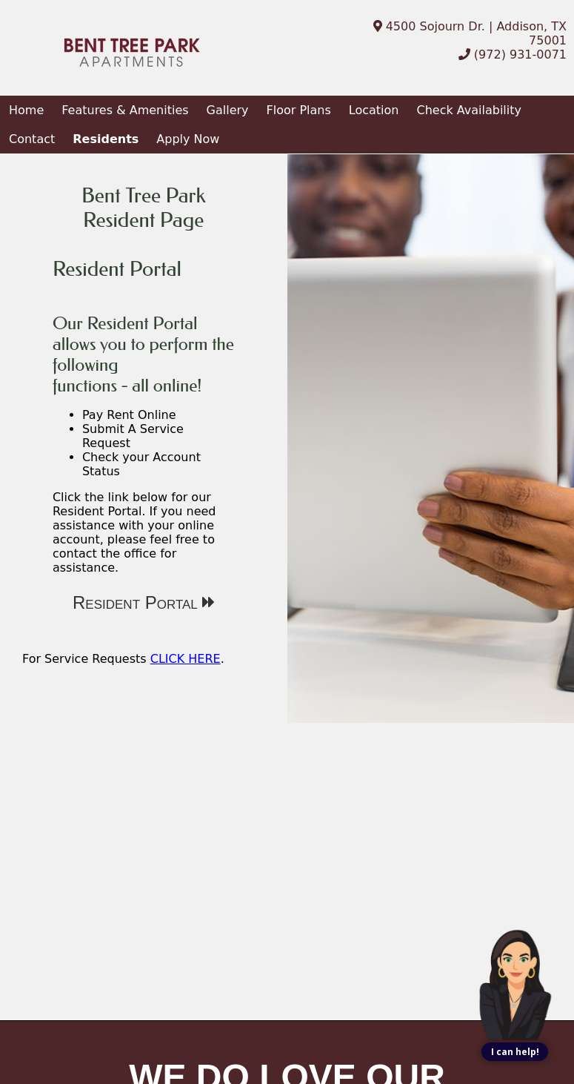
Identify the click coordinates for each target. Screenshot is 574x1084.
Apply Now (187, 139)
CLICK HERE (185, 659)
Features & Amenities (124, 110)
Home (26, 110)
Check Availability (468, 110)
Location (374, 110)
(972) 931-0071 (512, 54)
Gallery (228, 110)
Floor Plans (299, 110)
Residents (106, 139)
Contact (32, 139)
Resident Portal (143, 602)
